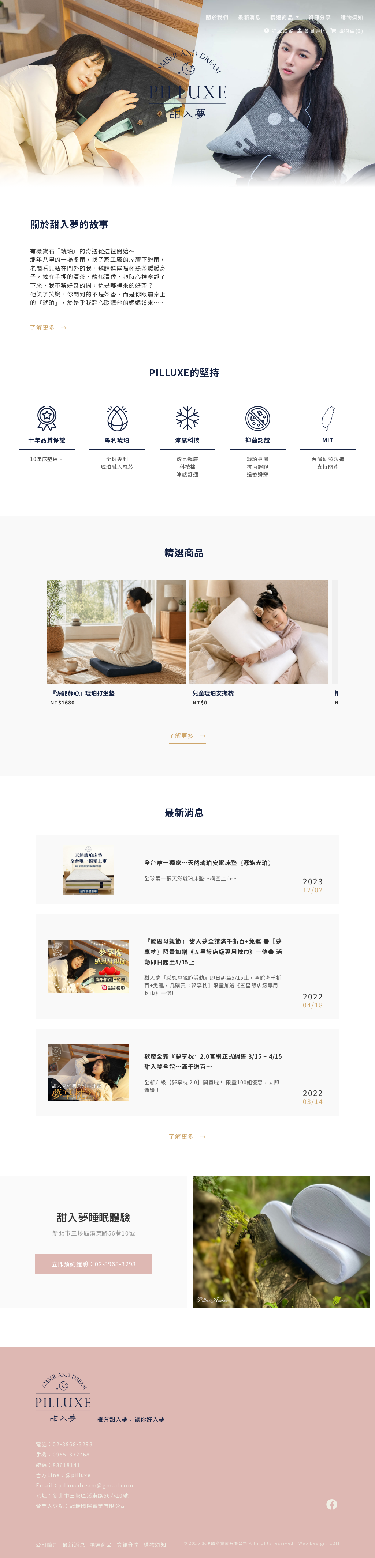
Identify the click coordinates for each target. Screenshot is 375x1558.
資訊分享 (319, 17)
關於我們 (217, 17)
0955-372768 (71, 1453)
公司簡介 (47, 1543)
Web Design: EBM (318, 1542)
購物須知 (352, 17)
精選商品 (101, 1543)
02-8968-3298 (73, 1443)
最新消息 (249, 17)
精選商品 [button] (282, 17)
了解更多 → (187, 1135)
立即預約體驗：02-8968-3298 (94, 1263)
